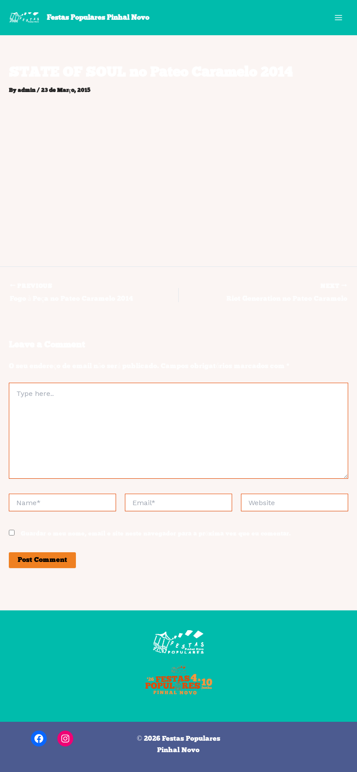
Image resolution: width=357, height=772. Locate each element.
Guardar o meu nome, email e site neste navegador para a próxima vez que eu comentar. (156, 534)
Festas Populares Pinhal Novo (98, 17)
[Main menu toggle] (338, 17)
